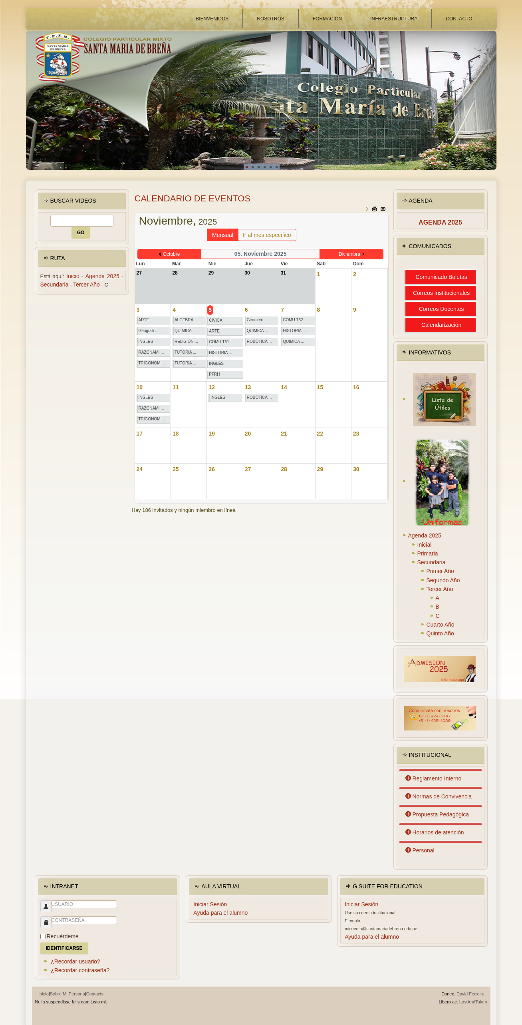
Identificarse (64, 948)
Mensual (222, 235)
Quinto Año (440, 633)
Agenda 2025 (102, 276)
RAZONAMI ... (151, 352)
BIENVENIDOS (212, 19)
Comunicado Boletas (441, 277)
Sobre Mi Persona (67, 993)
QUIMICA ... (185, 330)
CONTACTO (459, 19)
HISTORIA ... (220, 352)
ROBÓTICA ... (259, 341)
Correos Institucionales (441, 293)
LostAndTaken (473, 1001)
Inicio (72, 276)
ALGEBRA (184, 320)
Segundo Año (443, 580)
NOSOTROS (270, 19)
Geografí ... (149, 330)
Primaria (427, 553)
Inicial (424, 544)
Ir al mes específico (267, 235)
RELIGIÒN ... (186, 341)
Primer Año (440, 571)
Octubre (171, 254)
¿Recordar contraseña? (80, 970)
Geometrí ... (257, 320)
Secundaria (54, 284)
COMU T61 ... (221, 342)
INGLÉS (146, 341)
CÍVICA (215, 320)
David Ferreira (470, 993)
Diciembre (349, 254)
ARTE (144, 320)
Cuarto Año (441, 624)
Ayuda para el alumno (220, 913)
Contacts (94, 993)
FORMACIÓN (327, 19)
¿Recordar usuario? (75, 961)
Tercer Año (86, 284)
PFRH (214, 374)
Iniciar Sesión (210, 904)
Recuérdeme (63, 936)
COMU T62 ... (295, 320)
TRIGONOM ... (152, 363)
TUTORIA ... (185, 352)
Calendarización (441, 325)
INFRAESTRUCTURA (393, 19)
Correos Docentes (441, 309)
